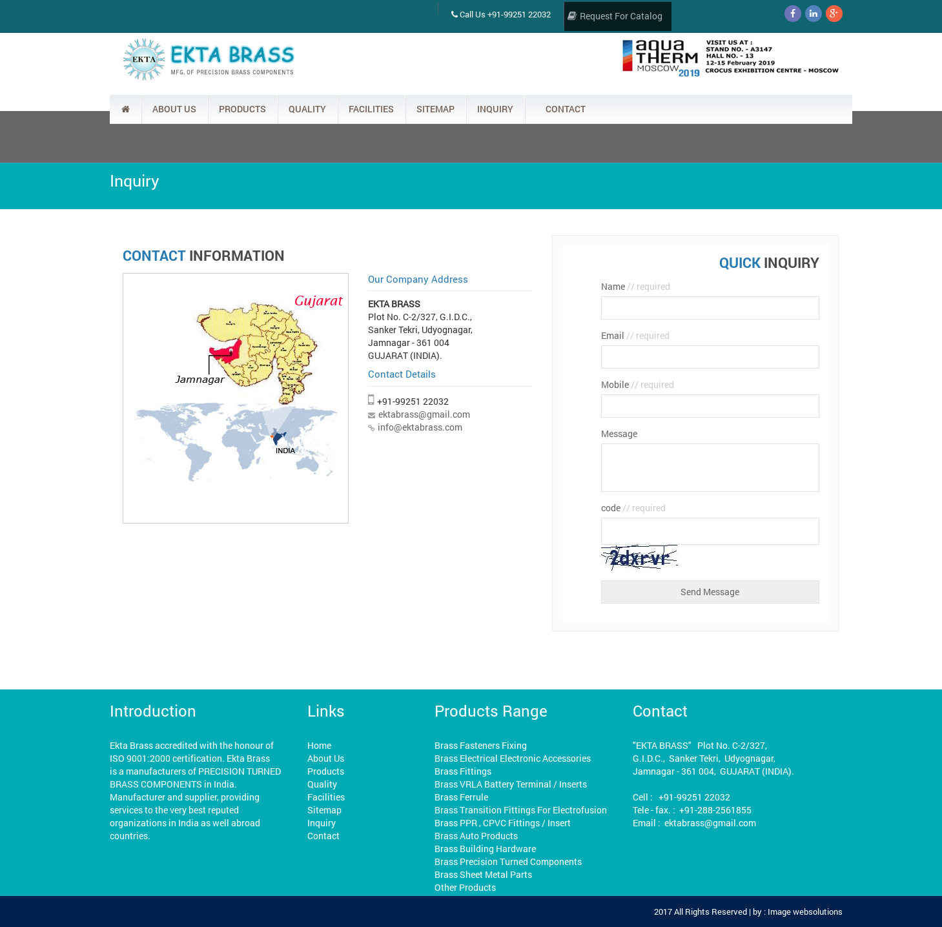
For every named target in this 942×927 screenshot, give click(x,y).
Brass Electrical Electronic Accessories (513, 758)
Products (325, 771)
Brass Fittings (463, 771)
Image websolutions (805, 911)
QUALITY (307, 109)
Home (319, 745)
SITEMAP (435, 109)
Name (635, 286)
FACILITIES (371, 109)
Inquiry (321, 823)
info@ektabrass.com (420, 427)
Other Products (465, 887)
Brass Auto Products (476, 836)
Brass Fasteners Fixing (481, 745)
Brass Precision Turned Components (508, 861)
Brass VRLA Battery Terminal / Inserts (511, 784)
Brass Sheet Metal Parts (483, 874)
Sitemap (324, 810)
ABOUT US (174, 109)
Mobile (637, 384)
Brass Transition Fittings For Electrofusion (521, 810)
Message (619, 433)
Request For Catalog (615, 15)
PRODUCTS (242, 109)
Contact (323, 836)
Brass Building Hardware (485, 848)
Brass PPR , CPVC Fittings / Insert (503, 823)
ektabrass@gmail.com (424, 414)
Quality (322, 784)
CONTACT (566, 109)
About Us (325, 758)
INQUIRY (495, 109)
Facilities (326, 797)
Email (635, 335)
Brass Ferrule (461, 797)
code (633, 508)
